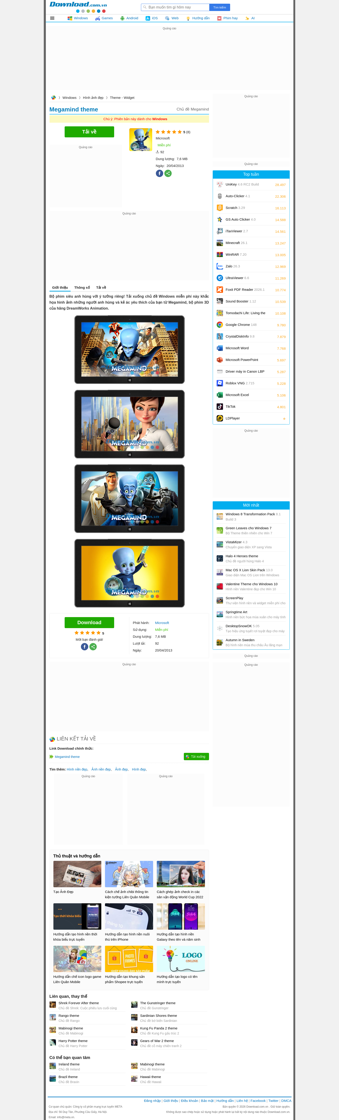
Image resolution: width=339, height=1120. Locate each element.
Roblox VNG (240, 383)
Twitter (273, 1101)
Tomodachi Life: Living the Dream (245, 314)
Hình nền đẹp (77, 769)
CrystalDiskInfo (240, 336)
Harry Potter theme (73, 1041)
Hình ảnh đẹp (93, 98)
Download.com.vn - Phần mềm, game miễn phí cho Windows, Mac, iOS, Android (78, 7)
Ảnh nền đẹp (101, 769)
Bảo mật (207, 1101)
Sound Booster (241, 301)
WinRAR (236, 254)
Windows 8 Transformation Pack (253, 516)
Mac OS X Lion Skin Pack (249, 570)
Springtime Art (236, 612)
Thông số (82, 287)
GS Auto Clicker (241, 219)
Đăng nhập (152, 1101)
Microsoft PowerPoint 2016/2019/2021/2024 (242, 361)
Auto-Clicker (238, 196)
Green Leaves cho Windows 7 (249, 528)
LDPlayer (233, 418)
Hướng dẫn (225, 1101)
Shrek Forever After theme (79, 1003)
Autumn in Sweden (240, 640)
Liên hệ (242, 1101)
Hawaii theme (150, 1077)
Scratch (235, 208)
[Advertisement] (169, 63)
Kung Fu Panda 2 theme (159, 1028)
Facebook (258, 1101)
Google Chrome (241, 325)
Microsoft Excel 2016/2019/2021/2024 (242, 396)
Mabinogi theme (71, 1028)
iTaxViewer (237, 231)
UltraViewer (237, 278)
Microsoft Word (242, 349)
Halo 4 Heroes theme (242, 556)
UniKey (242, 185)
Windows (70, 98)
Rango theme (69, 1015)
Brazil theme (68, 1077)
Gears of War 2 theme (157, 1041)
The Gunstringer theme (158, 1003)
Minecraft (237, 243)
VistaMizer (237, 542)
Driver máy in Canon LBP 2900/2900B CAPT (245, 373)
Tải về (101, 287)
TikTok (231, 406)
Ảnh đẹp (121, 769)
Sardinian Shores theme (158, 1015)
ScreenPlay (234, 598)
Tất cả (55, 18)
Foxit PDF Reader (245, 289)
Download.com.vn (53, 98)
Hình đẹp (139, 769)
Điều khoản (189, 1101)
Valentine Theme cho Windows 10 (252, 584)
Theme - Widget (122, 98)
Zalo (233, 266)
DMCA (286, 1101)
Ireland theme (69, 1064)
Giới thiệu (60, 287)
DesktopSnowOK (243, 626)
